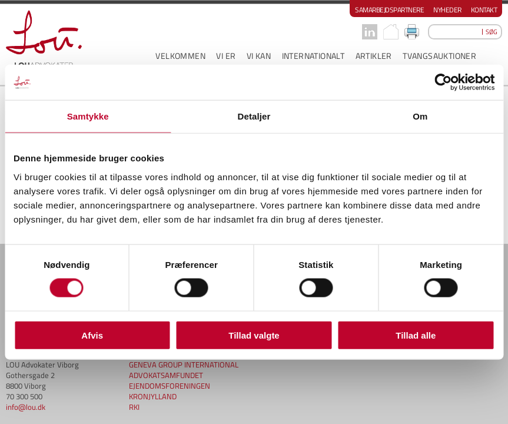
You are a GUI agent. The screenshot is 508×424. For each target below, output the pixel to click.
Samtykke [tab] (88, 116)
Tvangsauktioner (439, 55)
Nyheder (447, 9)
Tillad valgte (253, 335)
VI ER (225, 55)
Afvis (92, 335)
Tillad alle (416, 335)
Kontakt (484, 9)
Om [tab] (420, 116)
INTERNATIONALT (313, 55)
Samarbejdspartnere (389, 9)
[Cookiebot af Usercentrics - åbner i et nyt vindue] (442, 82)
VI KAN (259, 55)
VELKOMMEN (180, 55)
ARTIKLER (374, 55)
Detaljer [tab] (254, 116)
